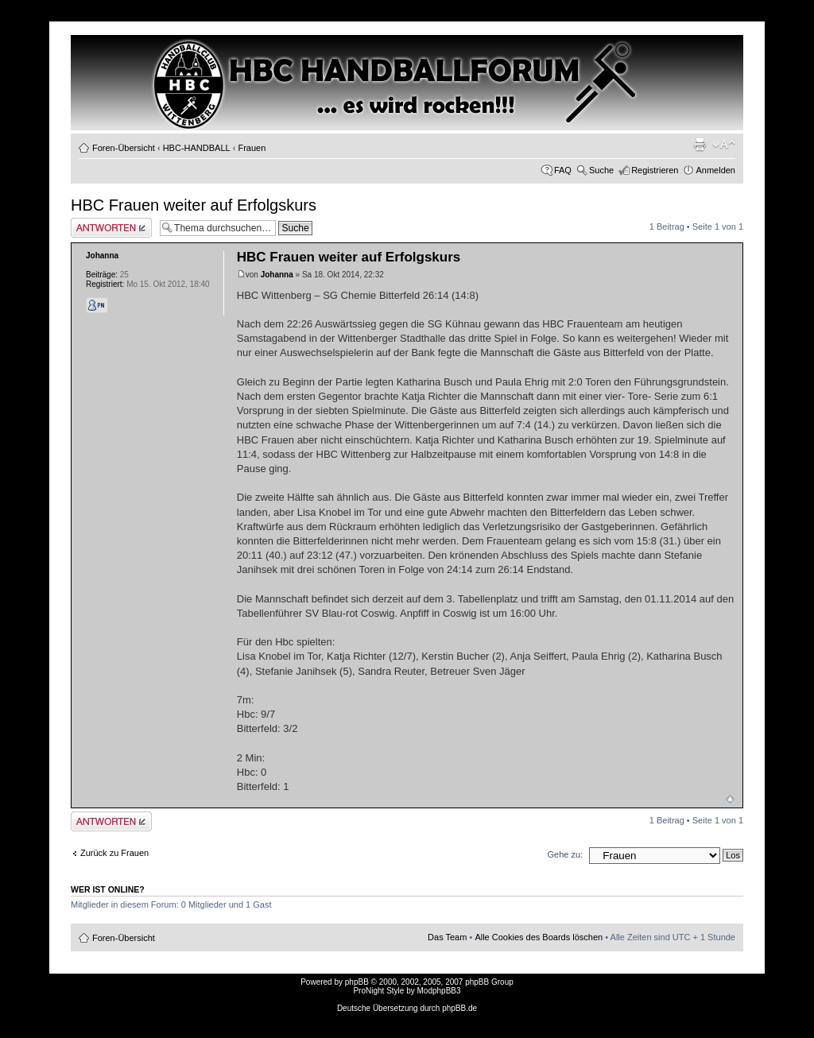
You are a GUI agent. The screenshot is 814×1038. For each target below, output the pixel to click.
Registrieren (654, 170)
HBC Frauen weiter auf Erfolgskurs (193, 205)
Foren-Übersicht (123, 148)
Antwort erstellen (111, 228)
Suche (601, 170)
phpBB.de (459, 1008)
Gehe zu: (565, 854)
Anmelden (715, 170)
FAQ (563, 170)
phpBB (357, 982)
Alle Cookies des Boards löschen (539, 937)
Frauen (252, 148)
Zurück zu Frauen (114, 853)
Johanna (277, 274)
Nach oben (730, 799)
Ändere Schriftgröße (723, 144)
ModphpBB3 (439, 990)
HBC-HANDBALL (197, 148)
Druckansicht (699, 144)
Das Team (447, 937)
